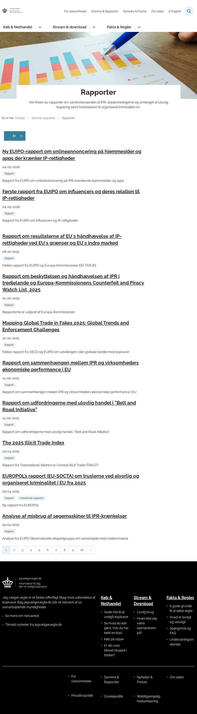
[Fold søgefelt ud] (189, 11)
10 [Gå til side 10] (82, 550)
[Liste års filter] (14, 136)
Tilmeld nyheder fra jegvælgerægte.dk (33, 624)
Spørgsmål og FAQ (180, 630)
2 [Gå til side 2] (14, 550)
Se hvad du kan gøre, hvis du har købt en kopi (116, 628)
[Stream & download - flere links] (93, 27)
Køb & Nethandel (17, 27)
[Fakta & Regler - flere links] (138, 27)
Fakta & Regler (119, 27)
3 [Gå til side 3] (22, 550)
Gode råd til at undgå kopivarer (116, 614)
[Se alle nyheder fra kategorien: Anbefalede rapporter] (32, 498)
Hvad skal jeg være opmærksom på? (147, 626)
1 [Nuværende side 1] (6, 550)
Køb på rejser (114, 639)
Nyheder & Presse (145, 679)
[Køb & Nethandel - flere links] (39, 27)
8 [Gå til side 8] (64, 550)
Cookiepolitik (113, 696)
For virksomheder (81, 679)
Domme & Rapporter (111, 679)
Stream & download (69, 27)
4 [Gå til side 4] (31, 550)
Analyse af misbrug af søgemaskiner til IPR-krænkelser (64, 516)
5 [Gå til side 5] (39, 550)
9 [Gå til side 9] (73, 550)
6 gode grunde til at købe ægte (181, 608)
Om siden (177, 677)
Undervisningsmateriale (182, 642)
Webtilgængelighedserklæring (148, 698)
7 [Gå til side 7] (56, 550)
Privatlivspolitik (82, 695)
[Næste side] (91, 550)
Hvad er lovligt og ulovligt (180, 619)
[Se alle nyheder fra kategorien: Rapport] (9, 173)
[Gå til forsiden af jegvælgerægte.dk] (11, 11)
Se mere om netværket (22, 616)
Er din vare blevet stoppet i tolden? (115, 650)
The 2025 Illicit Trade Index (33, 443)
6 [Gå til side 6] (48, 550)
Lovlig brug (145, 612)
